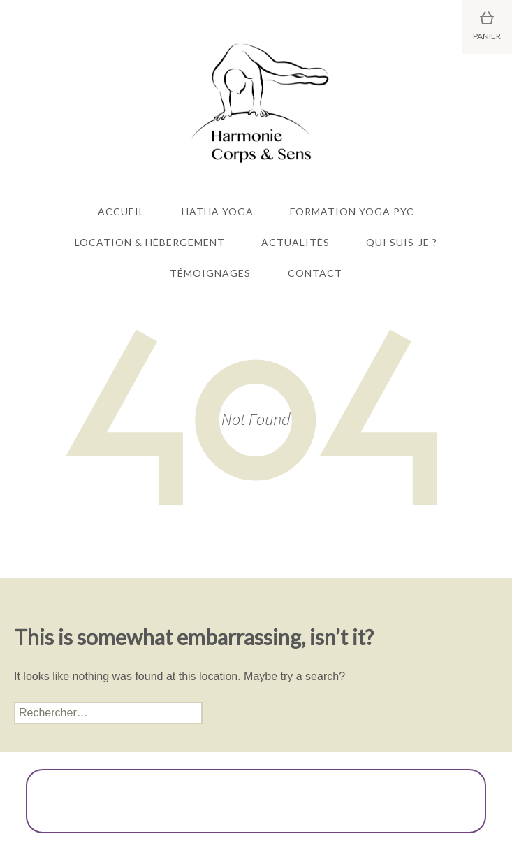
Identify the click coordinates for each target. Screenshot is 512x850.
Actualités (295, 242)
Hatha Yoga (218, 211)
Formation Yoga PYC (352, 211)
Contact (315, 273)
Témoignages (210, 273)
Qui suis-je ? (401, 242)
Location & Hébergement (150, 242)
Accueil (121, 211)
